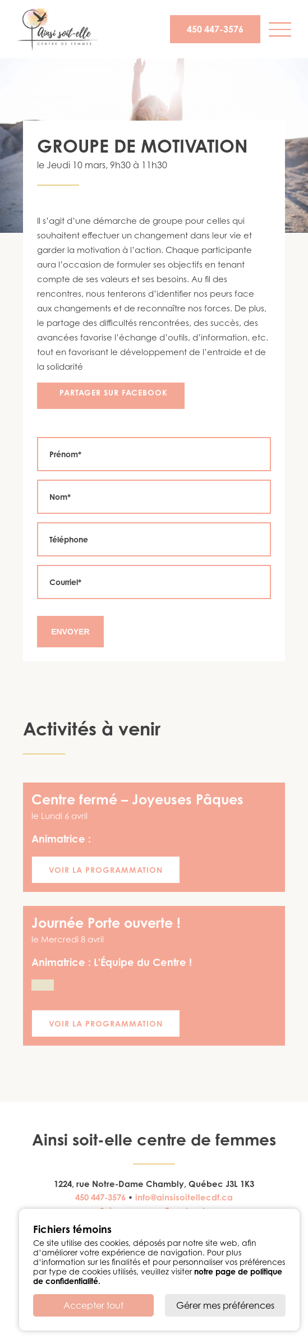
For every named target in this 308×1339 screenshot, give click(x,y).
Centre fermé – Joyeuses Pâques (137, 799)
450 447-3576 (215, 29)
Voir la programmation (106, 870)
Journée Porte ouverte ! (106, 922)
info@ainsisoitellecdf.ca (184, 1197)
